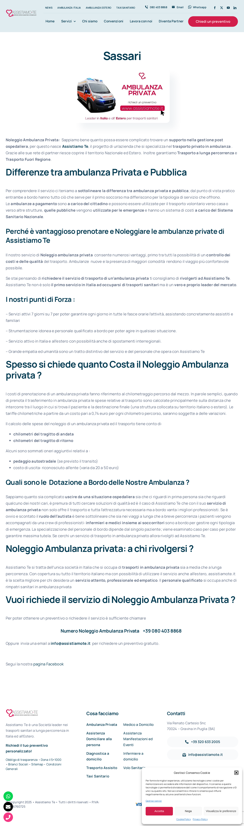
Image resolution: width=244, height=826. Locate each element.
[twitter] (221, 7)
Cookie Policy (183, 819)
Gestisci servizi (154, 800)
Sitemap (37, 764)
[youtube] (228, 7)
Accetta (159, 811)
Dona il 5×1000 (51, 760)
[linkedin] (235, 7)
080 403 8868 (166, 631)
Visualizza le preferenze (221, 811)
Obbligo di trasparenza (22, 760)
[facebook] (214, 7)
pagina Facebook (48, 664)
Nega (188, 811)
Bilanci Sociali (18, 764)
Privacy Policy (200, 819)
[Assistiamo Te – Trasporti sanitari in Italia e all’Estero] (21, 10)
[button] (236, 773)
